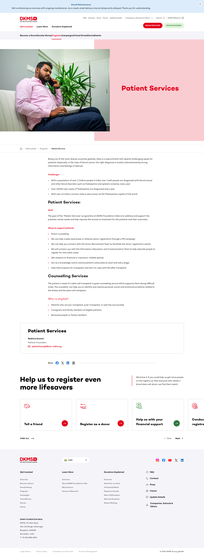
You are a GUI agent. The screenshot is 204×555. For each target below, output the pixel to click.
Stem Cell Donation (112, 495)
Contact (91, 18)
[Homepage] (21, 148)
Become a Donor (28, 35)
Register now (152, 25)
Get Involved (26, 26)
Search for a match (112, 483)
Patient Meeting (110, 503)
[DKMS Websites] (175, 18)
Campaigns (67, 35)
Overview (24, 479)
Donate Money (44, 35)
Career (105, 18)
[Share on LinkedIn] (68, 363)
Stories (90, 35)
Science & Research (70, 491)
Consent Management (88, 551)
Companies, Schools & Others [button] (139, 18)
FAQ (85, 18)
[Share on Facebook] (57, 363)
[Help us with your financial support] (177, 423)
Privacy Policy (41, 551)
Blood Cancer (67, 487)
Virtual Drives (80, 35)
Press (99, 18)
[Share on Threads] (73, 363)
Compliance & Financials (63, 551)
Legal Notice (25, 551)
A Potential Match (111, 487)
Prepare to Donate (111, 491)
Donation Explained (62, 26)
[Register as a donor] (121, 423)
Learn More (42, 26)
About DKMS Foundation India (74, 483)
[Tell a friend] (65, 423)
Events (97, 35)
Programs (56, 35)
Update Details (116, 18)
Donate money (174, 25)
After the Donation (112, 499)
